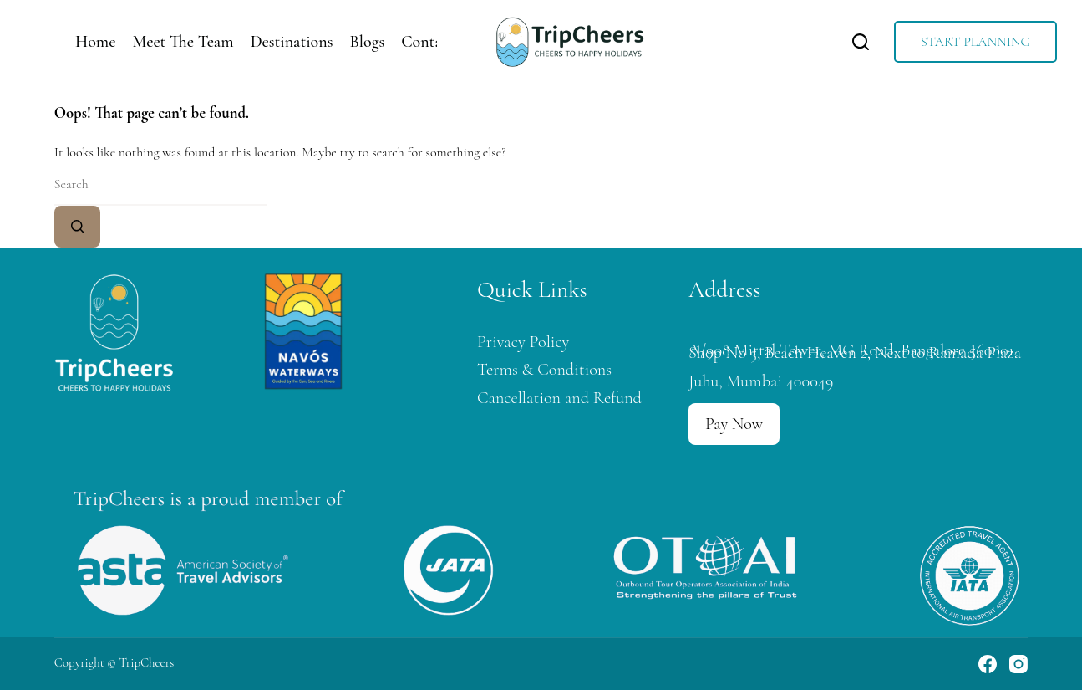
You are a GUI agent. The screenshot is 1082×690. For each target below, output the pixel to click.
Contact (428, 42)
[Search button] (77, 227)
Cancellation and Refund (559, 397)
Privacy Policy (523, 341)
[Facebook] (987, 664)
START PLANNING (975, 41)
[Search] (860, 41)
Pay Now (734, 424)
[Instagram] (1018, 664)
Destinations (292, 42)
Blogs (366, 42)
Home (95, 42)
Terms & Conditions (544, 369)
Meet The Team (182, 42)
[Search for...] (160, 185)
